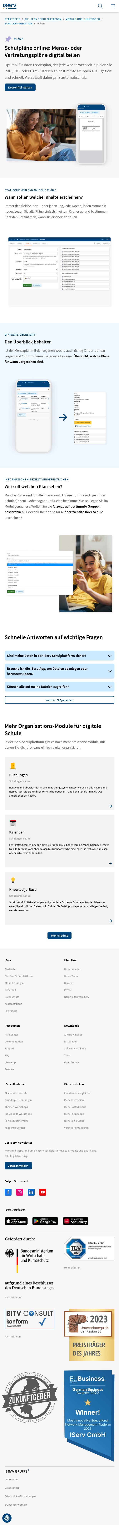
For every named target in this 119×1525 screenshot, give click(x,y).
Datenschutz (12, 1487)
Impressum (11, 1479)
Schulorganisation (18, 23)
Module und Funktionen (83, 19)
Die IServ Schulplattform (43, 19)
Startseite (12, 19)
